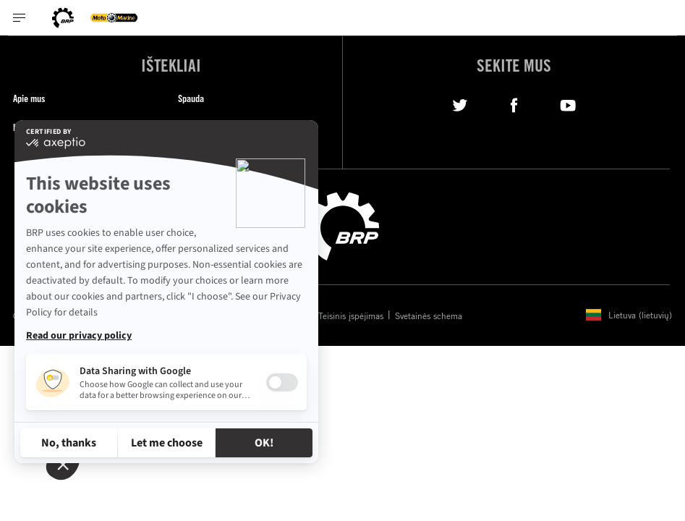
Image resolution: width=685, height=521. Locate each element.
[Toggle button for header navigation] (19, 17)
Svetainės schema (428, 315)
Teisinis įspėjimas (350, 315)
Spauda (191, 98)
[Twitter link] (459, 104)
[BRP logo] (63, 17)
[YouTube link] (568, 104)
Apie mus (29, 98)
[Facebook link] (514, 104)
